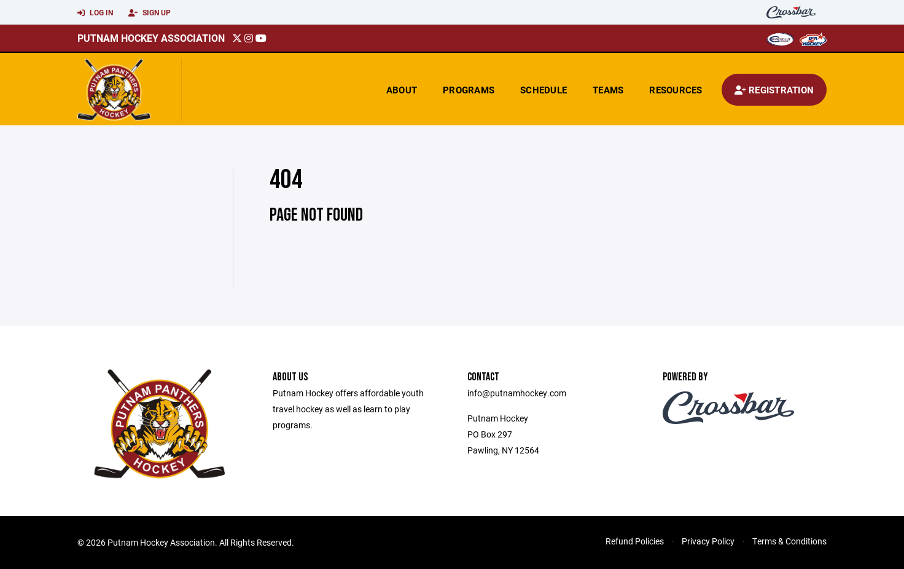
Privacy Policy (708, 541)
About (401, 90)
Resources (675, 90)
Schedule (543, 90)
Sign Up (149, 12)
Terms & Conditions (789, 541)
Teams (608, 90)
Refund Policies (635, 541)
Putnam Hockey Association (151, 37)
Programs (468, 90)
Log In (95, 12)
